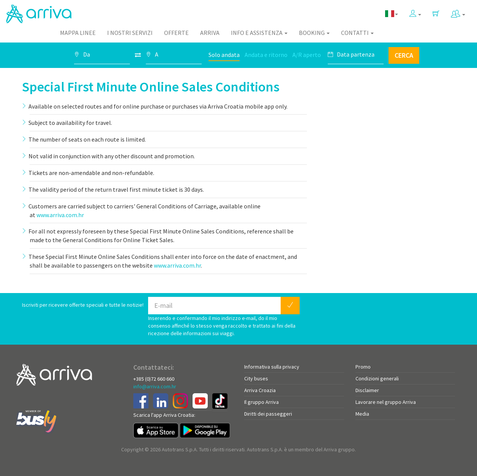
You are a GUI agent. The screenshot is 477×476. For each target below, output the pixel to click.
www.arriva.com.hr (60, 215)
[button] (415, 12)
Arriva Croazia (260, 390)
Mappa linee (78, 32)
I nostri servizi (130, 32)
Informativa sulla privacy (271, 366)
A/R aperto (306, 54)
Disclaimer (367, 390)
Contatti (357, 32)
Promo (363, 366)
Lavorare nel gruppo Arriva (385, 402)
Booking (314, 32)
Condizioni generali (377, 378)
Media (362, 413)
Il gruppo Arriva (261, 402)
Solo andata (224, 54)
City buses (256, 378)
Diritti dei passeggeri (268, 413)
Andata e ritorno (266, 54)
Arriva (210, 32)
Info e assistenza (259, 32)
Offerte (176, 32)
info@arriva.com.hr (154, 386)
